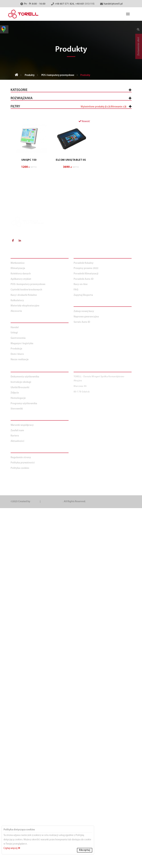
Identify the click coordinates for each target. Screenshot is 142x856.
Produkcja (20, 312)
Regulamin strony (21, 805)
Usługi (17, 285)
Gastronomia (22, 294)
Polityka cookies (20, 816)
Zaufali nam (17, 778)
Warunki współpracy (22, 773)
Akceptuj (84, 850)
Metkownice (21, 118)
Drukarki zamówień (28, 143)
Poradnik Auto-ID (83, 627)
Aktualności (17, 789)
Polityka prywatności (23, 810)
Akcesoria (19, 213)
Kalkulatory (21, 195)
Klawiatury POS (25, 148)
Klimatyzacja (21, 187)
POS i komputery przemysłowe (57, 75)
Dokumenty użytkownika (25, 724)
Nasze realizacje (20, 707)
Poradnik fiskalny (83, 611)
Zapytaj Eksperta (83, 643)
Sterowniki (17, 756)
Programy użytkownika (24, 751)
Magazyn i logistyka (26, 303)
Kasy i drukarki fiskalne (28, 109)
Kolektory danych (25, 160)
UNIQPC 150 (29, 508)
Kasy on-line (81, 632)
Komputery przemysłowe (31, 139)
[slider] (10, 359)
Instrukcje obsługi (21, 730)
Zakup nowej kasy (84, 659)
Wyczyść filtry (121, 458)
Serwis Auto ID (82, 670)
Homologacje (18, 746)
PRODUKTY (18, 604)
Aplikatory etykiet (25, 178)
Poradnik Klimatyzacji (86, 621)
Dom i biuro (20, 321)
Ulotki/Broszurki (20, 735)
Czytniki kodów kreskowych (31, 169)
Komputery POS (25, 134)
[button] (71, 379)
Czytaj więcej (12, 848)
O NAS (15, 766)
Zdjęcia (15, 740)
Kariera (15, 783)
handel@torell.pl (113, 4)
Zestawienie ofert (138, 46)
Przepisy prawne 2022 (86, 616)
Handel (18, 240)
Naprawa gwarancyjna (86, 664)
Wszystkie (19, 100)
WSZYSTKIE (19, 231)
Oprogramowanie (27, 152)
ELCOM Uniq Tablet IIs (71, 508)
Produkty (30, 75)
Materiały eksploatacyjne (29, 204)
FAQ (76, 637)
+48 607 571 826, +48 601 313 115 (74, 4)
